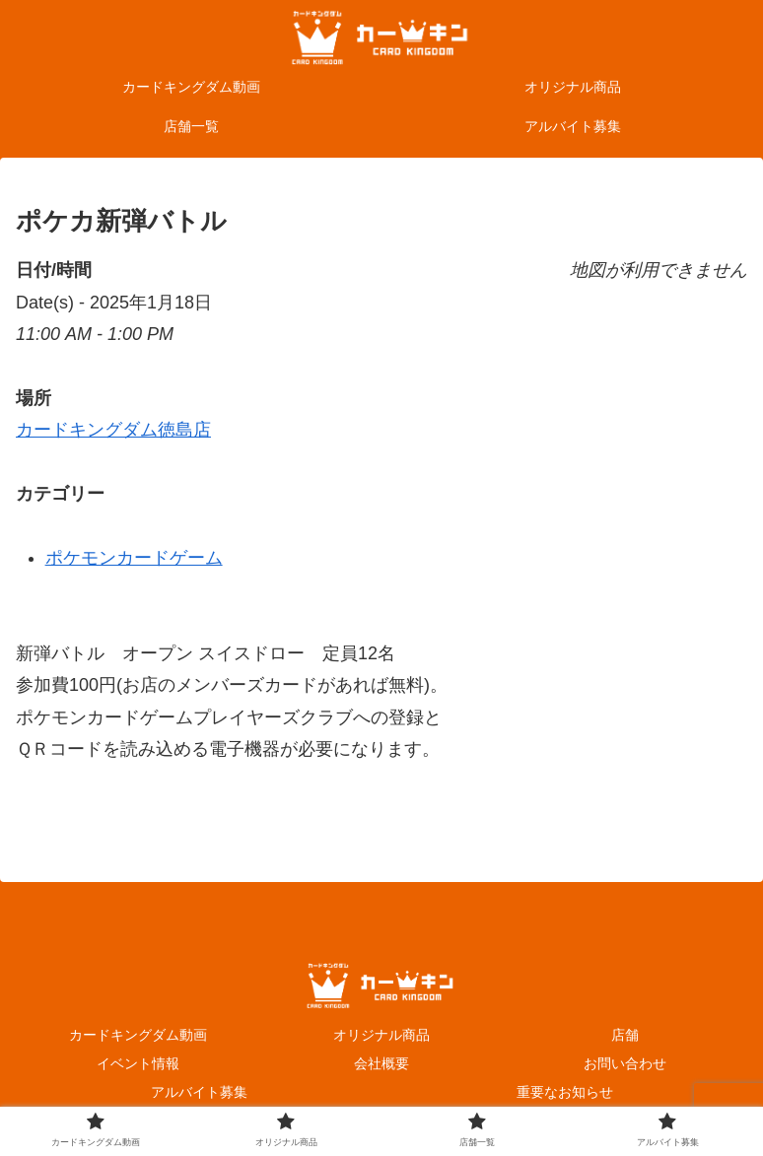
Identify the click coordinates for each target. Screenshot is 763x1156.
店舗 (625, 1035)
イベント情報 (138, 1063)
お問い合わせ (625, 1063)
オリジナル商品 (381, 1035)
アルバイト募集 (199, 1092)
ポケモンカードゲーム (134, 558)
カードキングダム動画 (138, 1035)
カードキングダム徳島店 (113, 430)
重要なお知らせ (565, 1092)
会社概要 (381, 1063)
